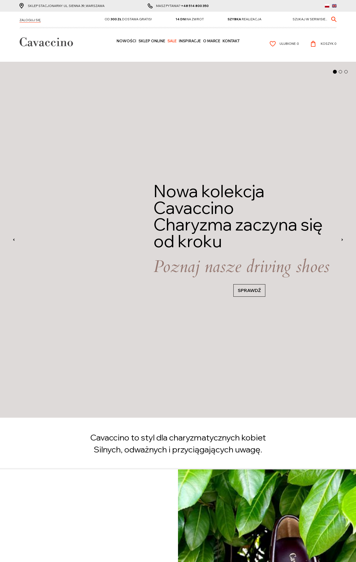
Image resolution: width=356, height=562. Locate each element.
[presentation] (13, 62)
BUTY (26, 117)
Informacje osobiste (118, 491)
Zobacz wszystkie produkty (46, 130)
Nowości (126, 46)
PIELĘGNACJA (219, 181)
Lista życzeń (110, 496)
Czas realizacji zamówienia (42, 491)
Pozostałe (194, 481)
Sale (172, 46)
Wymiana (26, 510)
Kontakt (231, 46)
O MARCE (211, 46)
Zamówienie (110, 501)
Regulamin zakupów (198, 496)
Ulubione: (289, 46)
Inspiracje (190, 46)
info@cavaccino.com (281, 511)
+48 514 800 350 (195, 7)
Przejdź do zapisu (178, 316)
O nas (186, 501)
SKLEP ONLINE (152, 46)
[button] (335, 71)
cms (172, 549)
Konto (108, 481)
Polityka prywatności (200, 491)
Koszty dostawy (32, 501)
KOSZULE (211, 138)
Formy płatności (33, 496)
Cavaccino (30, 481)
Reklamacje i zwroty (36, 505)
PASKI (27, 159)
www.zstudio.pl (191, 549)
